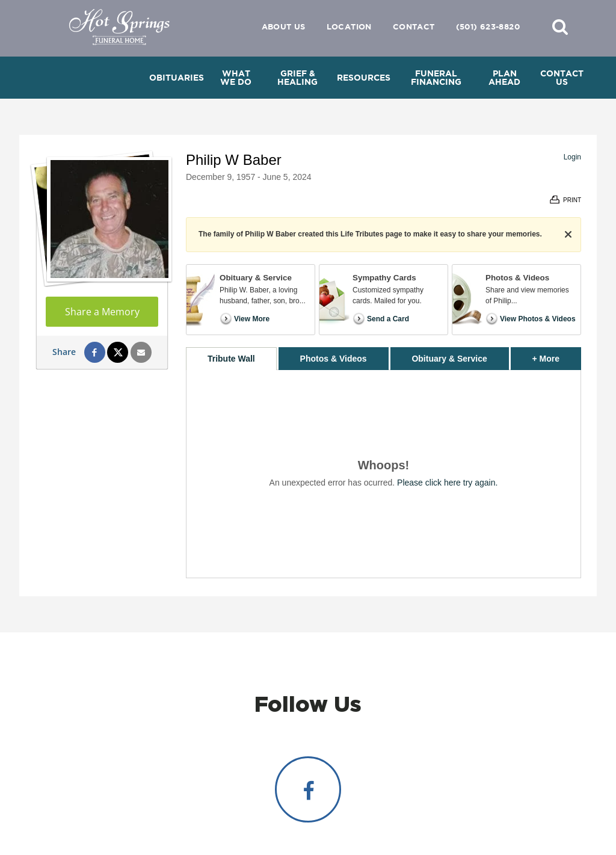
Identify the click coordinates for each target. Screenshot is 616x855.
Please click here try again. (447, 482)
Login (572, 157)
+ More (556, 355)
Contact (414, 26)
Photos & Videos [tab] (333, 358)
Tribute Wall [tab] (231, 358)
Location (349, 26)
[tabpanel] (383, 474)
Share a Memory (102, 311)
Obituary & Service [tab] (449, 358)
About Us (284, 26)
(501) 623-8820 (488, 26)
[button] (560, 26)
